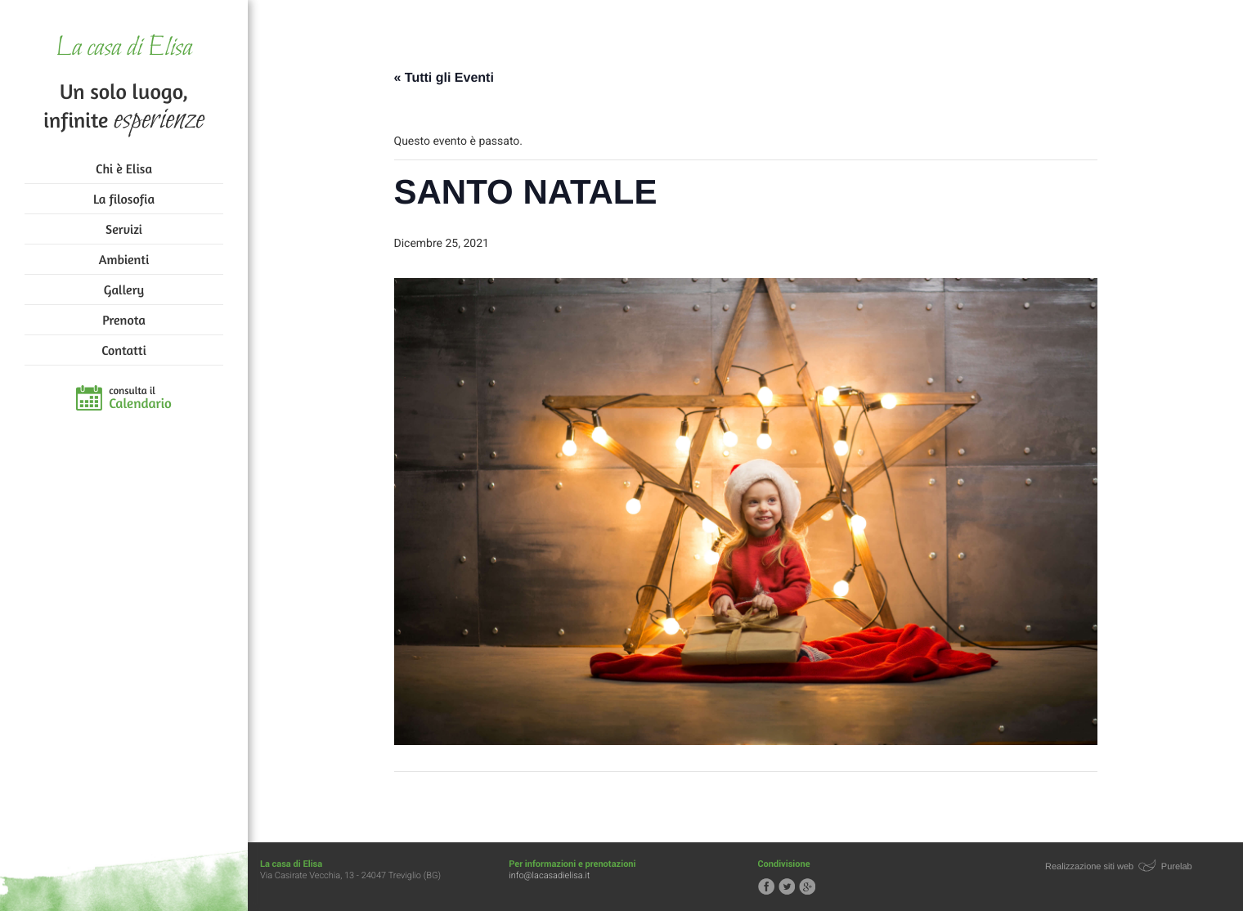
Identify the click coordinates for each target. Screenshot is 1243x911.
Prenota (124, 320)
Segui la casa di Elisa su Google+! (807, 886)
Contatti (123, 350)
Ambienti (124, 259)
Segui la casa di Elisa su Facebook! (766, 886)
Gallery (124, 289)
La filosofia (124, 199)
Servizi (123, 229)
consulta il (140, 398)
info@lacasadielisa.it (549, 875)
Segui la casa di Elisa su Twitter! (787, 886)
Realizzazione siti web (1089, 867)
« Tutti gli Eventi (444, 78)
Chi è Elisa (124, 168)
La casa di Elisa (124, 48)
